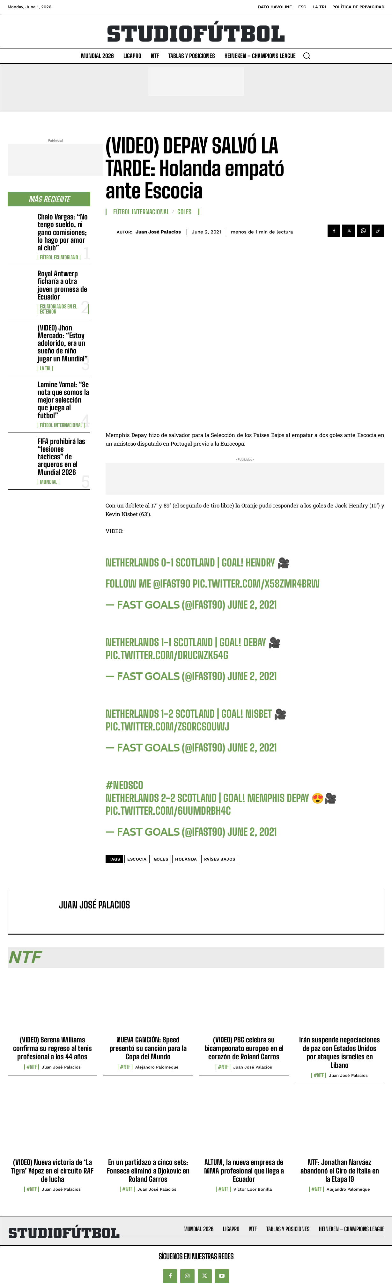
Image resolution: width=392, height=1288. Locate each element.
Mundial (48, 482)
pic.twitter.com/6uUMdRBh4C (168, 811)
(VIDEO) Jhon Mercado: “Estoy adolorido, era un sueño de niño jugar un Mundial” (63, 343)
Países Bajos (219, 859)
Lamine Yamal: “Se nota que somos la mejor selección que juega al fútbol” (63, 400)
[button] (306, 55)
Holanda (186, 859)
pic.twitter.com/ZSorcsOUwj (167, 727)
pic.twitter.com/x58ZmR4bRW (256, 584)
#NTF (31, 1067)
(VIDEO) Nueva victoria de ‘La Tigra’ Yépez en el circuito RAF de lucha (52, 1170)
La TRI (45, 368)
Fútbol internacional (61, 425)
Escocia (137, 859)
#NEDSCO (124, 785)
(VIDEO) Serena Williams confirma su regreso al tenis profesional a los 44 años (52, 1048)
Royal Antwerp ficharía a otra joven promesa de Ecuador (62, 285)
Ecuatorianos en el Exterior (58, 309)
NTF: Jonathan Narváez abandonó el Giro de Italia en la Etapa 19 (339, 1170)
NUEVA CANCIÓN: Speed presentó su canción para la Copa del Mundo (148, 1048)
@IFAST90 (171, 584)
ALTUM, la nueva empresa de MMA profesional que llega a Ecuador (244, 1170)
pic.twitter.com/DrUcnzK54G (167, 655)
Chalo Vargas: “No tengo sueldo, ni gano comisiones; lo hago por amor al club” (63, 232)
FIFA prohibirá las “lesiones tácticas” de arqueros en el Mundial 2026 (61, 457)
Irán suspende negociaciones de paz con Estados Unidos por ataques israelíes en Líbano (339, 1052)
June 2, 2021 (252, 605)
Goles (184, 212)
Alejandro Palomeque (157, 1067)
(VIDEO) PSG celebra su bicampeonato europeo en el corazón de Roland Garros (244, 1048)
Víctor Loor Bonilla (252, 1189)
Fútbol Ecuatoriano (59, 257)
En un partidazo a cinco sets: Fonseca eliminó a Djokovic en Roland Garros (148, 1170)
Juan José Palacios (158, 232)
